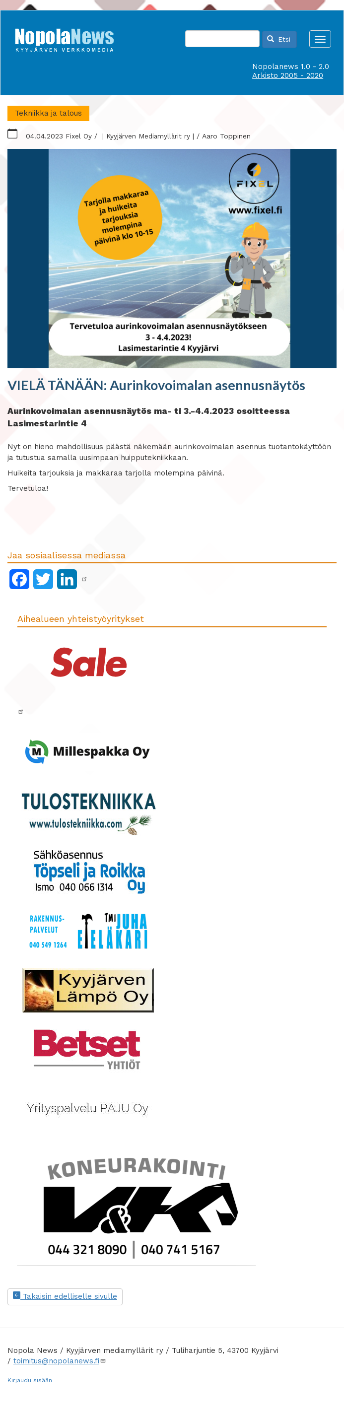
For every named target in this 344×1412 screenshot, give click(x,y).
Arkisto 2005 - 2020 (287, 75)
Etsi (279, 39)
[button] (172, 258)
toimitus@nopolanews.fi (59, 1360)
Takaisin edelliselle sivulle (65, 1296)
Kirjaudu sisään (29, 1380)
